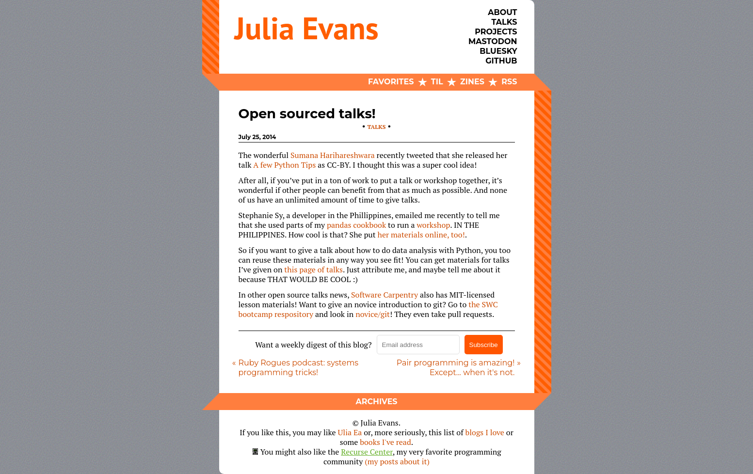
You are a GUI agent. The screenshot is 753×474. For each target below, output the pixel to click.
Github (501, 60)
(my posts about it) (397, 461)
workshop (433, 225)
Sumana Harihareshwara (332, 155)
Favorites (391, 81)
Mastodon (492, 41)
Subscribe (483, 344)
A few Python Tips (284, 164)
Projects (496, 31)
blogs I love (484, 432)
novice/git (372, 314)
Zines (472, 81)
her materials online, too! (421, 234)
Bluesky (498, 51)
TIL (437, 81)
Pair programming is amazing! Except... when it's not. (456, 367)
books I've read (385, 442)
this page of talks (313, 269)
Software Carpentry (384, 294)
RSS (509, 81)
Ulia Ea (350, 432)
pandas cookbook (356, 225)
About (502, 12)
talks (377, 126)
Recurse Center (367, 451)
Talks (504, 22)
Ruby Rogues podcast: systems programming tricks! (299, 367)
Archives (376, 401)
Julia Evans (307, 28)
